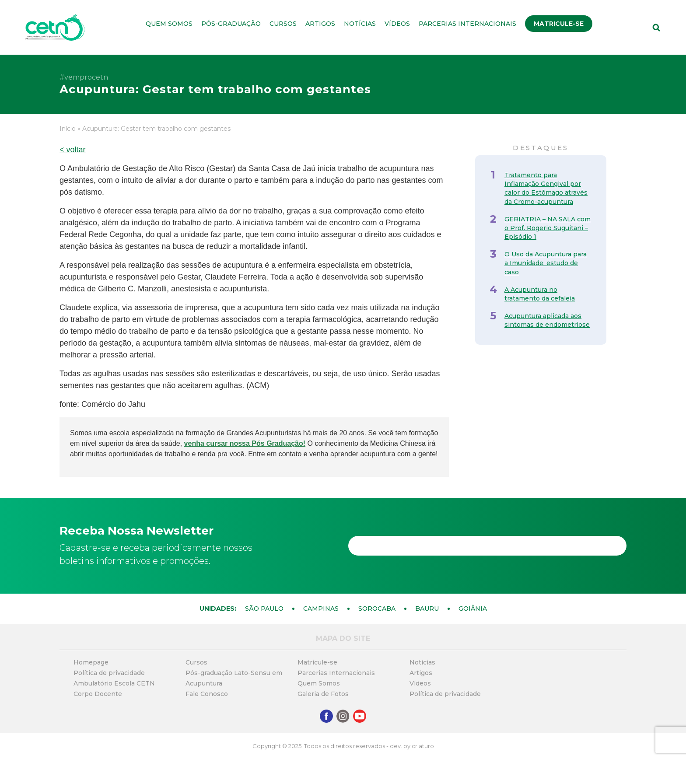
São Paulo (264, 608)
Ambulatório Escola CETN (114, 683)
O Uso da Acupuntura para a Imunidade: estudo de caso (545, 263)
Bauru (427, 608)
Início (68, 129)
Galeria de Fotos (323, 694)
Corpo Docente (98, 694)
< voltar (73, 149)
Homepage (91, 662)
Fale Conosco (207, 694)
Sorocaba (377, 608)
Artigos (320, 24)
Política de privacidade (109, 673)
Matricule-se (559, 24)
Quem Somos (169, 24)
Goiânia (472, 608)
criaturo (423, 745)
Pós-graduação (231, 24)
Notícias (360, 24)
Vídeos (397, 24)
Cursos (283, 24)
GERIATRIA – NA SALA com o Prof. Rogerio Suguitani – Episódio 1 (547, 228)
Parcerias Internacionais (467, 24)
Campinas (321, 608)
